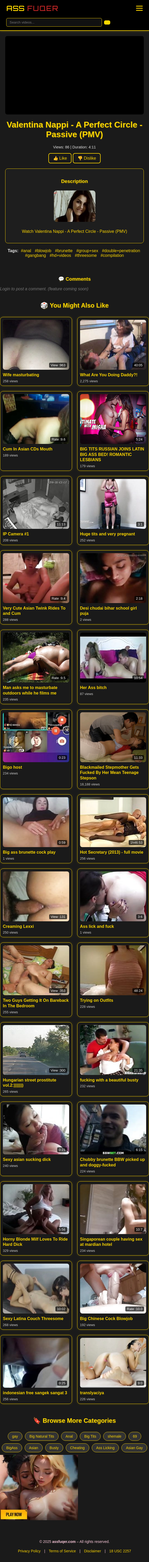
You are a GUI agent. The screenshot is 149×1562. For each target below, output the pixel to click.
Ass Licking (105, 1448)
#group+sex (88, 250)
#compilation (112, 255)
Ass (32, 8)
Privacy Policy (29, 1551)
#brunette (64, 250)
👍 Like (60, 158)
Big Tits (90, 1436)
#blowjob (44, 250)
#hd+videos (61, 255)
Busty (54, 1448)
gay (15, 1436)
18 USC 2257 (120, 1551)
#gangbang (36, 255)
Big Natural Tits (41, 1436)
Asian (33, 1448)
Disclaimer (92, 1551)
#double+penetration (121, 250)
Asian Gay (134, 1448)
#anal (26, 250)
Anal (69, 1436)
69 (135, 1436)
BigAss (12, 1448)
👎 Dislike (86, 158)
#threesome (86, 255)
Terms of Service (62, 1551)
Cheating (77, 1448)
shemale (114, 1436)
